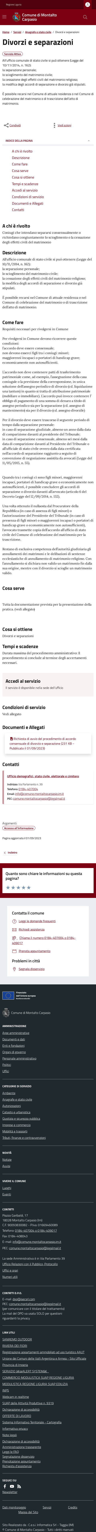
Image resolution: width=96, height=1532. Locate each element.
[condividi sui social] (12, 125)
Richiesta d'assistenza (17, 1466)
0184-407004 (28, 789)
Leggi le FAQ (10, 1451)
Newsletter (9, 1492)
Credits (72, 1507)
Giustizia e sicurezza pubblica (21, 1118)
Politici (6, 1064)
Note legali (9, 1435)
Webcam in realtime (15, 1396)
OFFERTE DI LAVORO (16, 1415)
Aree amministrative (15, 1032)
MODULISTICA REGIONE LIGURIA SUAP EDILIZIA (35, 1384)
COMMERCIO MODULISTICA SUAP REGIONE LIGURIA (38, 1377)
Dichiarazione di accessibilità (21, 1409)
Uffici (5, 1071)
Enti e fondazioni (13, 1045)
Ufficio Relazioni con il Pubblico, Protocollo (30, 1264)
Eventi (6, 1194)
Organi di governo (14, 1052)
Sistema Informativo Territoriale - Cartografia (31, 1422)
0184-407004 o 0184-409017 (36, 1230)
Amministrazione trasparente (21, 1447)
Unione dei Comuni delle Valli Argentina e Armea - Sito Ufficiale (44, 1358)
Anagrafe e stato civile (38, 32)
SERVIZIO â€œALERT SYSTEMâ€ (25, 1371)
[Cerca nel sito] (83, 17)
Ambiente (8, 1093)
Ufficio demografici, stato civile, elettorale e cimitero (43, 776)
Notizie (7, 1159)
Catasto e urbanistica (16, 1112)
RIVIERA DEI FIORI (14, 1345)
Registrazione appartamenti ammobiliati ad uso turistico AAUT (43, 1352)
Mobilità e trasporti (14, 1131)
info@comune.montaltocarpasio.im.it (39, 793)
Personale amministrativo (19, 1058)
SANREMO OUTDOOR (17, 1339)
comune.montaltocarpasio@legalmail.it (39, 798)
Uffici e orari (10, 1270)
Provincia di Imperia (15, 1364)
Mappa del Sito (28, 1512)
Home (5, 32)
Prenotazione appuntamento (21, 1461)
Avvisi (6, 1166)
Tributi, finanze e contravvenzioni (24, 1137)
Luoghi (6, 1187)
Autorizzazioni (11, 1105)
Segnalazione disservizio (18, 1456)
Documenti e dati (13, 1039)
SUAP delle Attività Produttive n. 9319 (28, 1403)
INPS (5, 1390)
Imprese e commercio (16, 1124)
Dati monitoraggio (14, 1507)
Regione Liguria (13, 4)
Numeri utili (10, 1276)
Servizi (17, 32)
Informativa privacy (15, 1428)
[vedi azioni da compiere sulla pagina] (61, 125)
